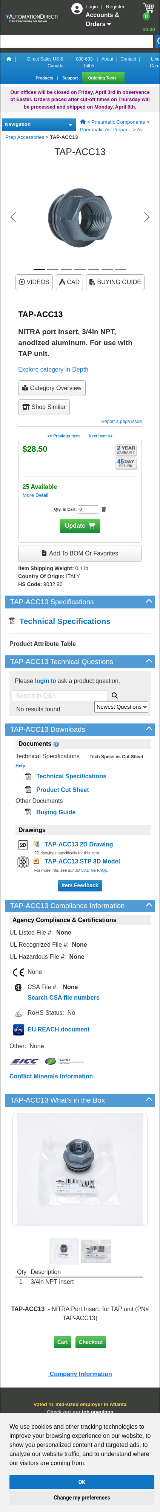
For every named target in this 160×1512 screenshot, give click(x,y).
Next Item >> (100, 436)
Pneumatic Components (118, 122)
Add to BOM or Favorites (80, 553)
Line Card (155, 62)
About (107, 59)
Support (70, 78)
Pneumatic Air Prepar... (105, 129)
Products (44, 78)
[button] (13, 217)
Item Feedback (80, 885)
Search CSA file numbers (64, 997)
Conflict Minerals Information (51, 1076)
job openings (97, 1412)
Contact (128, 59)
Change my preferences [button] (82, 1498)
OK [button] (82, 1482)
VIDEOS (34, 282)
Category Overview (52, 388)
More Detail (35, 495)
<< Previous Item (64, 436)
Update (75, 526)
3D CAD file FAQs (91, 870)
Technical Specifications (60, 621)
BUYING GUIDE (115, 282)
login (42, 681)
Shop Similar (44, 407)
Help (20, 765)
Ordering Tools (103, 78)
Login (92, 6)
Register (115, 6)
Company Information (80, 1374)
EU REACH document (58, 1029)
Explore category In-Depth (53, 369)
